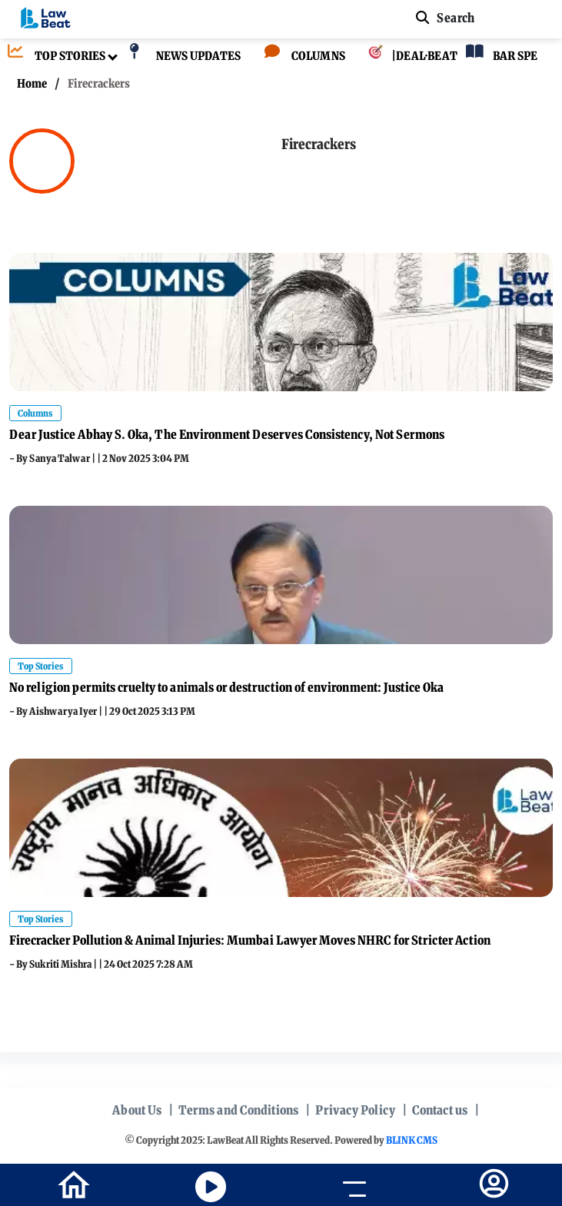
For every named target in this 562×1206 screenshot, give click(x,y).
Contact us (439, 1110)
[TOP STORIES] (52, 56)
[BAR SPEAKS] (509, 56)
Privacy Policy (355, 1110)
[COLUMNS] (301, 56)
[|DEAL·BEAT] (401, 56)
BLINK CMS (411, 1140)
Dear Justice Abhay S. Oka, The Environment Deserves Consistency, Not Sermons (226, 434)
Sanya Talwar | (63, 458)
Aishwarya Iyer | (66, 711)
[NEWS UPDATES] (181, 56)
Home (32, 83)
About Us (136, 1110)
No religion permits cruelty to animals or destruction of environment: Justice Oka (226, 687)
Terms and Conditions (238, 1110)
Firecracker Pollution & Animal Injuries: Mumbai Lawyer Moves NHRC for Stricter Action (250, 940)
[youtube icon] (210, 1187)
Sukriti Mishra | (63, 964)
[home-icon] (74, 1183)
